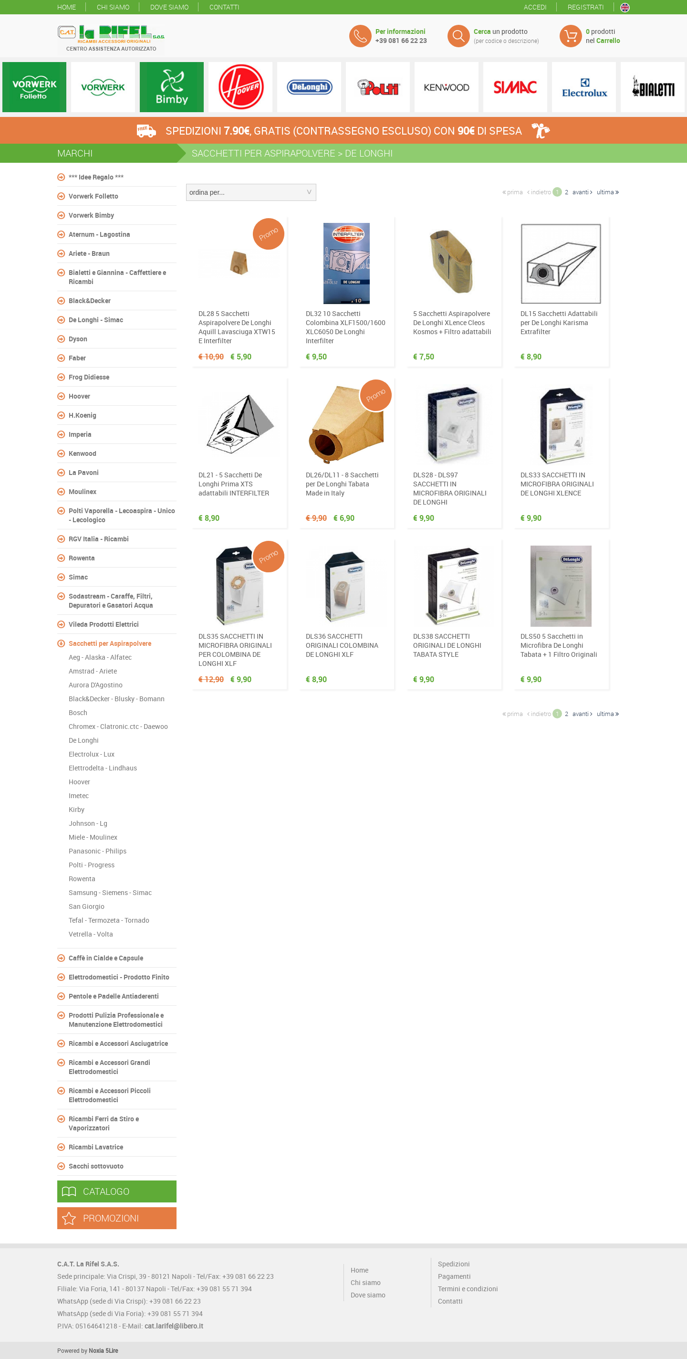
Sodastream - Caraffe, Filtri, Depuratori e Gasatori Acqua (111, 600)
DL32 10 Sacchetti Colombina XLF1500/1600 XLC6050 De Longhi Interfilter (345, 327)
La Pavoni (84, 472)
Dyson (78, 338)
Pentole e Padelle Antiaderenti (114, 996)
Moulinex (82, 491)
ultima (608, 192)
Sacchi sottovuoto (96, 1165)
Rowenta (82, 557)
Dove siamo (169, 6)
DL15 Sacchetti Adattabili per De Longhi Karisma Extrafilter (559, 322)
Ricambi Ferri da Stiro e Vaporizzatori (104, 1123)
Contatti (224, 6)
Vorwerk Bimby (91, 215)
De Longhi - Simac (96, 319)
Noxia (96, 1350)
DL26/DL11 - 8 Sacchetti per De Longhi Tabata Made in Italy (342, 483)
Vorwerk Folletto (93, 195)
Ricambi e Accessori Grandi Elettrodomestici (109, 1067)
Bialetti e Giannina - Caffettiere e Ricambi (117, 277)
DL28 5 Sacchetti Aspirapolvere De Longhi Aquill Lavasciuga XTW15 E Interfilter (236, 327)
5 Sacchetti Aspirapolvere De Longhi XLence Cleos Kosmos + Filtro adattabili (452, 322)
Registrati (586, 6)
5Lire (111, 1350)
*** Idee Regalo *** (96, 176)
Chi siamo (113, 6)
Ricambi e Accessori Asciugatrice (118, 1043)
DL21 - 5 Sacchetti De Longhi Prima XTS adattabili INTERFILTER (233, 483)
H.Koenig (82, 415)
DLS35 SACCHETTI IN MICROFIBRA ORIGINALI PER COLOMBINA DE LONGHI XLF (235, 650)
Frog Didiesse (89, 376)
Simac (78, 576)
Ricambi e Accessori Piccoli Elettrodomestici (110, 1095)
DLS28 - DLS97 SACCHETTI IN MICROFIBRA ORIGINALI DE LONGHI (450, 488)
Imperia (80, 434)
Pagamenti (454, 1276)
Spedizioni (454, 1263)
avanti (582, 192)
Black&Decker (90, 300)
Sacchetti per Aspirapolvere (110, 643)
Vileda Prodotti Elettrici (104, 624)
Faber (77, 357)
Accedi (535, 6)
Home (66, 6)
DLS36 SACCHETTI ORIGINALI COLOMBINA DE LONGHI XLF (342, 645)
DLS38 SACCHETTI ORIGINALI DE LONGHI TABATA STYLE (447, 645)
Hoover (79, 395)
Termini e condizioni (468, 1288)
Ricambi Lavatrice (96, 1146)
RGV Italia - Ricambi (99, 538)
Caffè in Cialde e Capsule (106, 957)
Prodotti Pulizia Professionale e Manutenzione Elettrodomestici (116, 1020)
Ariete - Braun (89, 253)
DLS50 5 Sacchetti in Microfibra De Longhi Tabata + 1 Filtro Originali (558, 645)
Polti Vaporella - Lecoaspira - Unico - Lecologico (122, 515)
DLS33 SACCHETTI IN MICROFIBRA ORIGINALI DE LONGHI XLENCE (557, 483)
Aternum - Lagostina (99, 234)
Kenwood (82, 453)
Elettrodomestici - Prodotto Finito (119, 976)
